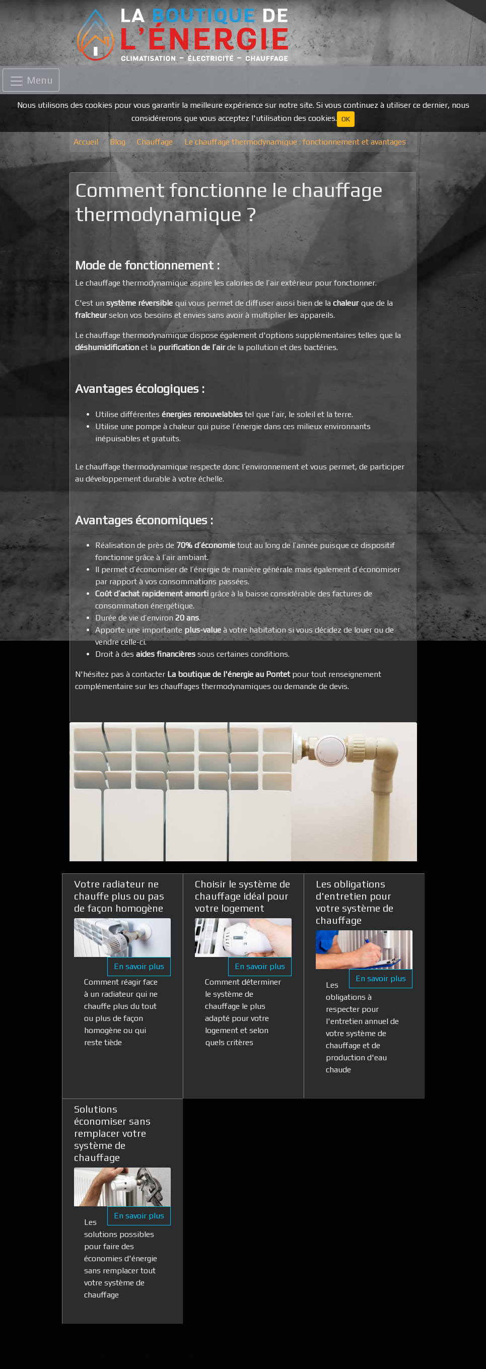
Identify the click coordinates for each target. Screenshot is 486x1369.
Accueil (86, 142)
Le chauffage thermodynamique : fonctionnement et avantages (295, 142)
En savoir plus (139, 966)
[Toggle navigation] (31, 80)
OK (345, 119)
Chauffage (155, 142)
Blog (117, 142)
